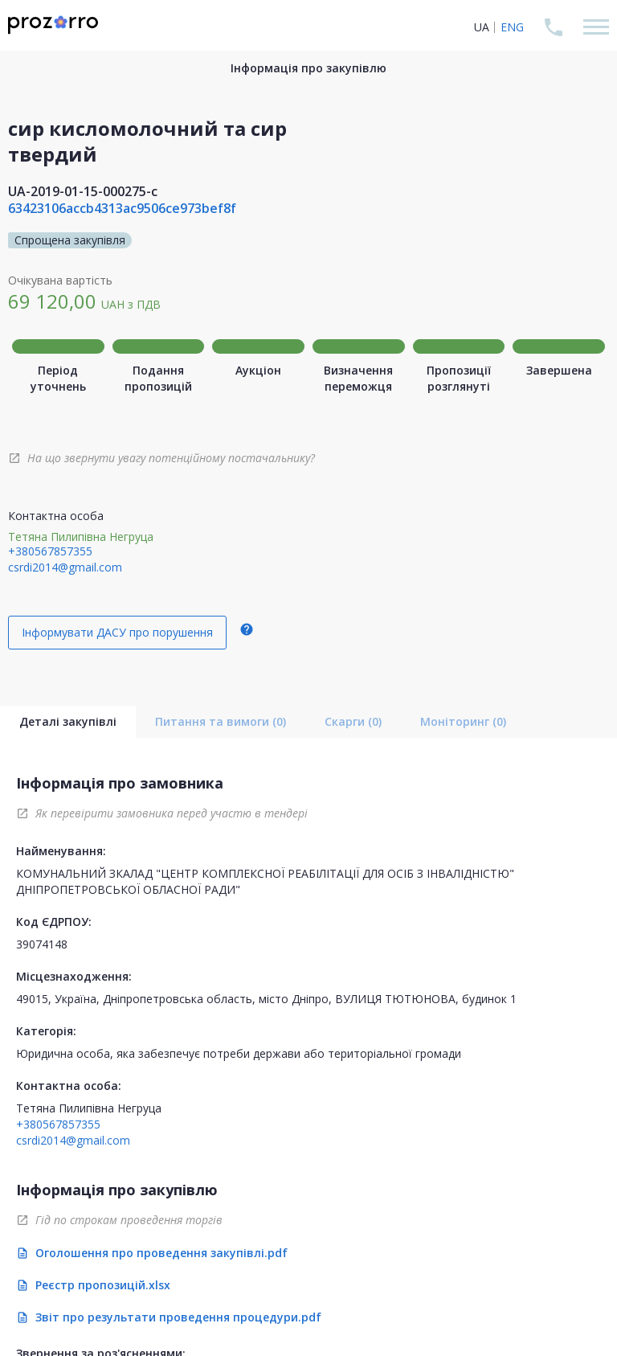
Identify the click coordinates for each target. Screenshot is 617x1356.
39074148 (41, 944)
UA (481, 27)
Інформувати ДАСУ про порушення (117, 632)
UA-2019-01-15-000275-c (82, 191)
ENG (512, 27)
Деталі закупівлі (67, 721)
